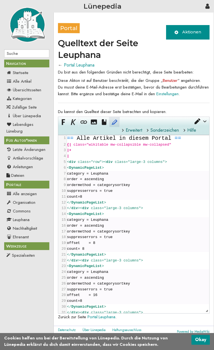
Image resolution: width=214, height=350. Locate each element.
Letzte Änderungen (25, 149)
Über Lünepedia (23, 116)
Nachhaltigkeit (21, 228)
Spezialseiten (23, 255)
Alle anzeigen (21, 194)
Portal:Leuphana (79, 65)
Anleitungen (19, 167)
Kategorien (19, 99)
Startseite (17, 73)
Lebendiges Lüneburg (19, 127)
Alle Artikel (18, 81)
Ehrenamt (17, 237)
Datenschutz (67, 329)
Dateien (15, 175)
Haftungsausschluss (126, 329)
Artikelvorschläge (24, 158)
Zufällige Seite (24, 107)
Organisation (20, 202)
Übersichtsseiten (23, 90)
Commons (18, 211)
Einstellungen (167, 94)
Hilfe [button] (191, 130)
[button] (200, 121)
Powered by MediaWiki (193, 331)
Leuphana (18, 220)
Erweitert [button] (134, 130)
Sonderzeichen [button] (164, 130)
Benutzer (170, 80)
